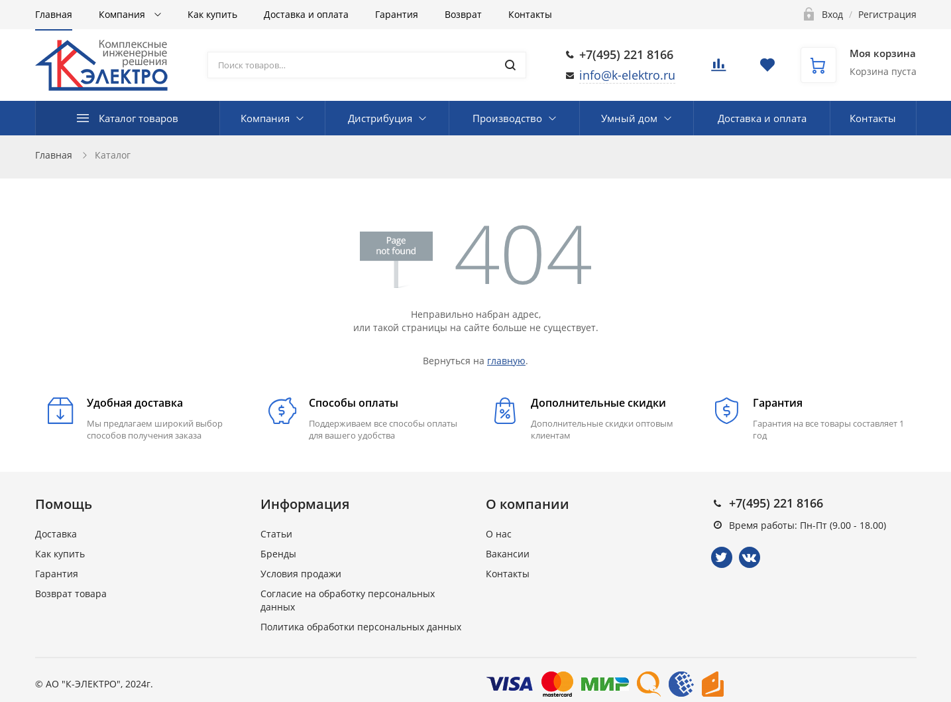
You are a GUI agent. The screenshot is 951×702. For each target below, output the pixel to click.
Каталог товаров (138, 118)
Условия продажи (300, 573)
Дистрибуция (380, 118)
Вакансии (508, 553)
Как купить (212, 14)
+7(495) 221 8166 (626, 54)
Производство (507, 118)
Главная (53, 14)
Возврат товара (71, 593)
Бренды (278, 553)
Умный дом (629, 118)
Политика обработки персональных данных (360, 626)
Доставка (56, 533)
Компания (123, 14)
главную (506, 360)
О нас (499, 533)
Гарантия (396, 14)
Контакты (530, 14)
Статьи (276, 533)
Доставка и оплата (306, 14)
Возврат (463, 14)
